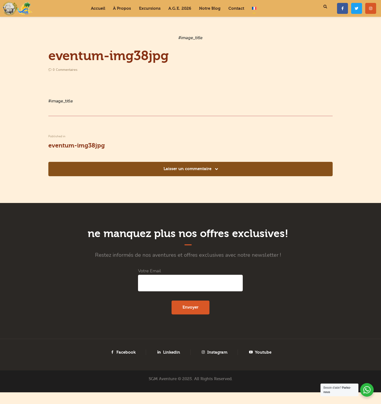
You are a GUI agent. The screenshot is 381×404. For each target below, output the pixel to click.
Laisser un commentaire (188, 168)
